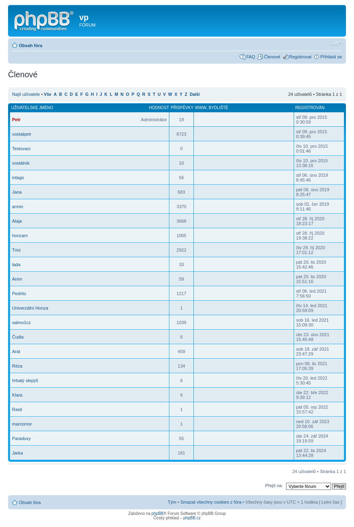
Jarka (17, 453)
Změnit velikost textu (336, 44)
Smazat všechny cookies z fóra (210, 502)
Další (195, 94)
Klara (17, 395)
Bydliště (218, 107)
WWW (200, 107)
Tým (172, 502)
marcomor (22, 424)
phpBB (157, 513)
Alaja (17, 221)
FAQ (250, 56)
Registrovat (300, 56)
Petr (16, 119)
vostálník (20, 163)
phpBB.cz (192, 518)
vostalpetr (21, 134)
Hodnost (159, 107)
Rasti (17, 409)
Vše (47, 94)
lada (16, 264)
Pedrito (19, 293)
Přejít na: (274, 485)
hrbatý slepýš (25, 380)
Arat (16, 351)
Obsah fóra (30, 45)
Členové (272, 56)
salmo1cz (21, 322)
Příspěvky (182, 107)
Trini (16, 250)
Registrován (310, 107)
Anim (17, 279)
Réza (17, 366)
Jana (17, 192)
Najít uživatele (26, 94)
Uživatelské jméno (32, 107)
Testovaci (21, 148)
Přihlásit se (331, 56)
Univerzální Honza (30, 308)
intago (18, 177)
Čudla (18, 337)
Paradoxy (21, 438)
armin (17, 206)
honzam (20, 235)
